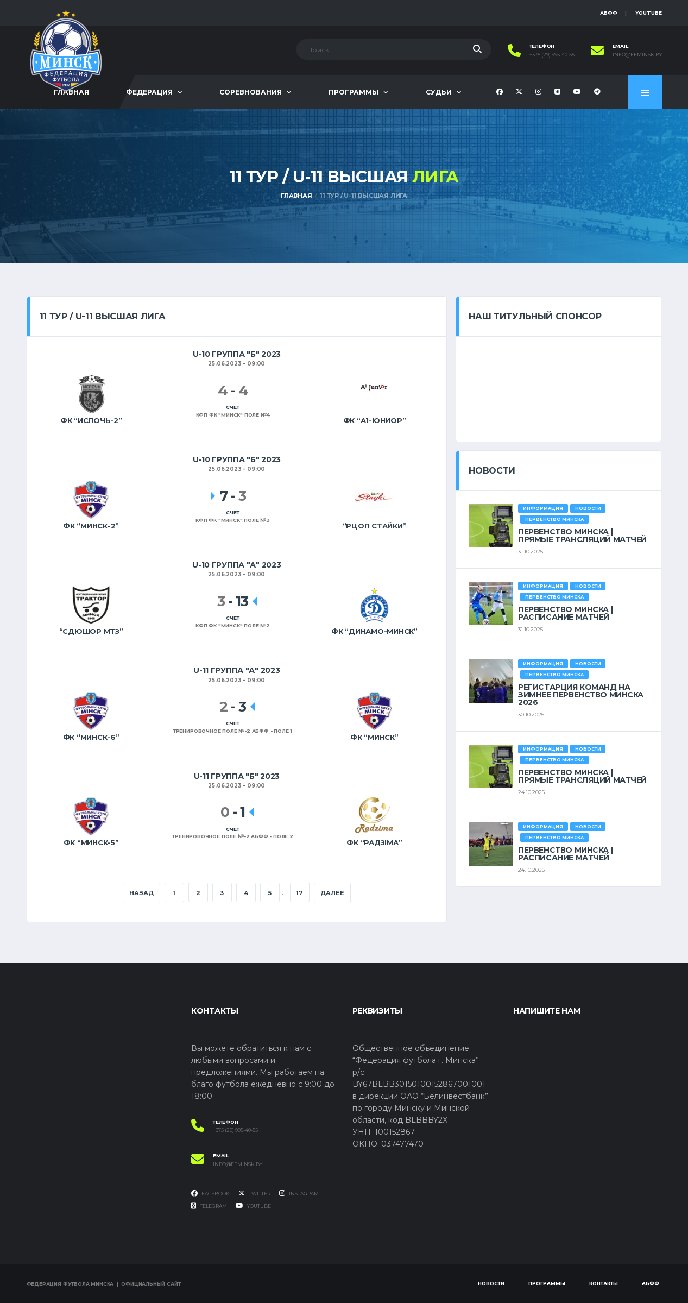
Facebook (210, 1193)
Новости (491, 1283)
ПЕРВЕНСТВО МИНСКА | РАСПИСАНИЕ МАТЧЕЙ (565, 613)
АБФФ (608, 13)
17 (299, 893)
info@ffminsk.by (637, 55)
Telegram (209, 1206)
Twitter (254, 1193)
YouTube (648, 13)
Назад (141, 893)
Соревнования (250, 92)
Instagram (299, 1193)
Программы (353, 92)
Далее (332, 893)
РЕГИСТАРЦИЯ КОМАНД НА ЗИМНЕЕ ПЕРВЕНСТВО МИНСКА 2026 (580, 694)
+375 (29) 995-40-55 (552, 55)
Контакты (603, 1283)
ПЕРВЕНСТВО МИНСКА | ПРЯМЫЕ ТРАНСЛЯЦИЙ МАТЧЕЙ (582, 535)
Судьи (439, 92)
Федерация (149, 92)
